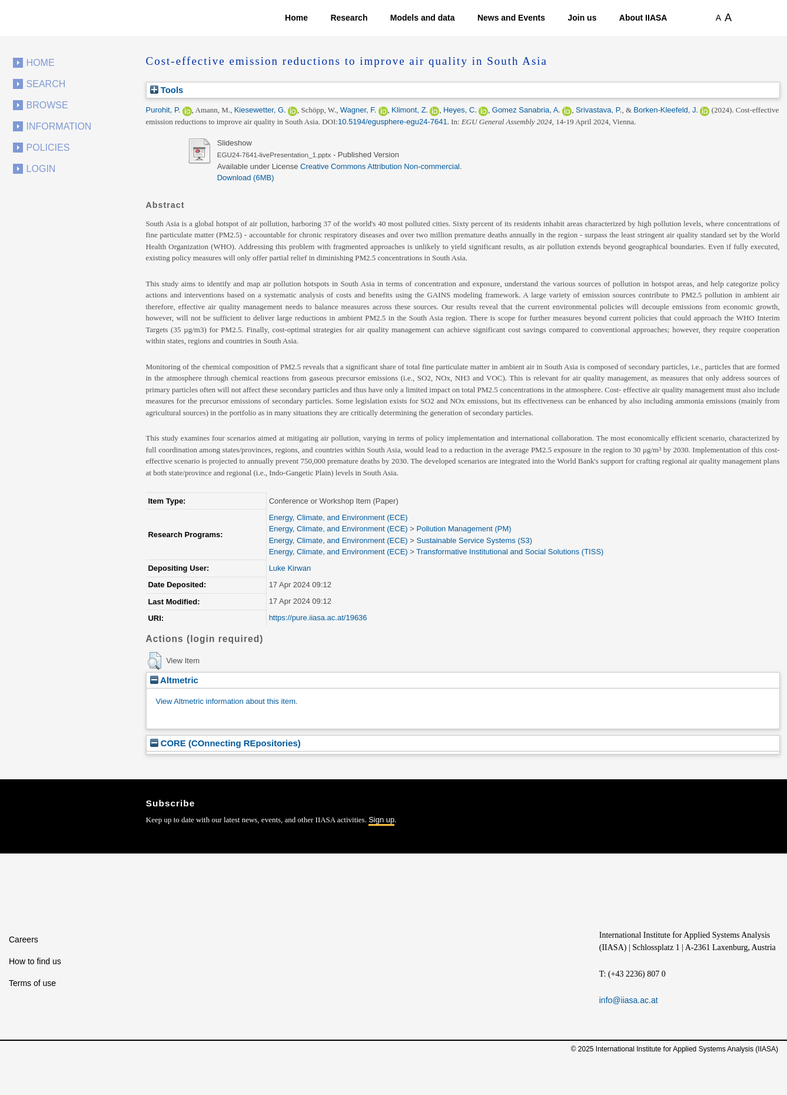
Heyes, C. (460, 109)
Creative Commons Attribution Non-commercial (380, 166)
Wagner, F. (358, 109)
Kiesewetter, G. (260, 109)
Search (46, 84)
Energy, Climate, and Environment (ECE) (338, 517)
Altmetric (174, 680)
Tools (167, 90)
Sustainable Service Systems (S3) (474, 540)
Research (348, 17)
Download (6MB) (245, 177)
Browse (47, 105)
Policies (48, 148)
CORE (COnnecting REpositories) (225, 743)
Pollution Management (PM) (463, 528)
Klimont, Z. (409, 109)
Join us (581, 17)
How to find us (35, 961)
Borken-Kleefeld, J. (665, 109)
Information (59, 126)
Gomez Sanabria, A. (526, 109)
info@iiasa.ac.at (628, 1000)
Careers (23, 939)
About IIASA (643, 17)
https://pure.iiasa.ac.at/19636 (318, 617)
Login (41, 169)
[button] (154, 661)
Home (296, 17)
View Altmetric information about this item (225, 701)
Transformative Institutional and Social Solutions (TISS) (509, 551)
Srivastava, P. (599, 109)
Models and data (422, 17)
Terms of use (32, 983)
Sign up (381, 819)
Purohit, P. (163, 109)
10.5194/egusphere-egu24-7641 (392, 121)
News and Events (511, 17)
